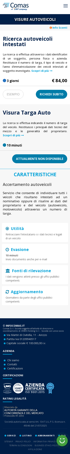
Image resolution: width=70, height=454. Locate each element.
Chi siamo (13, 360)
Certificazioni (15, 368)
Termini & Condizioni (20, 445)
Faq (63, 435)
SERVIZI (11, 435)
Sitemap (8, 441)
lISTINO (27, 435)
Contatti (12, 364)
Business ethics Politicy (48, 445)
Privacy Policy (23, 441)
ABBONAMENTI (46, 435)
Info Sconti (58, 27)
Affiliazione (35, 449)
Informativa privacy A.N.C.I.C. (49, 441)
